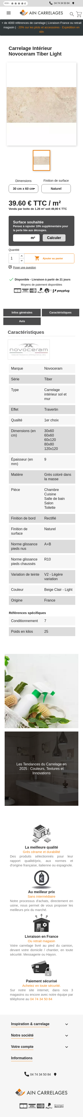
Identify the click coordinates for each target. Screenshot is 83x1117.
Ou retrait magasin (41, 941)
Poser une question (24, 267)
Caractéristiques (60, 312)
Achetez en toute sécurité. (41, 985)
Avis (22, 321)
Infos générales (22, 312)
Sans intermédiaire (41, 896)
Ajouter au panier (49, 258)
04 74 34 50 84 (61, 3)
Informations (22, 1058)
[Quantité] (14, 258)
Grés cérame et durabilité (41, 852)
